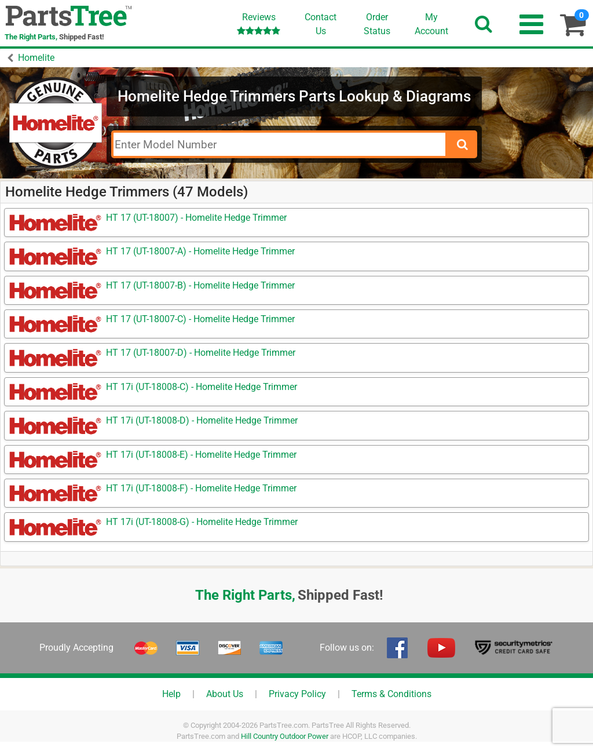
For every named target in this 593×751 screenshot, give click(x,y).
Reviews (258, 23)
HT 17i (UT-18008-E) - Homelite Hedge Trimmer (201, 454)
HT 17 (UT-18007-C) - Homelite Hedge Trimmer (200, 319)
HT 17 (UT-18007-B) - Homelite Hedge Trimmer (200, 285)
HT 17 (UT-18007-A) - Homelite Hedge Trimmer (200, 251)
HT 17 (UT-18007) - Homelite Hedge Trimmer (196, 217)
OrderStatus (377, 24)
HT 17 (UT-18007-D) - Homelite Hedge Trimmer (200, 352)
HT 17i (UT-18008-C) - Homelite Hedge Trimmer (201, 386)
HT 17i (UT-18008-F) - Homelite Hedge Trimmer (201, 488)
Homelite (36, 57)
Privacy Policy (297, 693)
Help (171, 693)
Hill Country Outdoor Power (284, 736)
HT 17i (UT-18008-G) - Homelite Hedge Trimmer (202, 521)
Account (431, 23)
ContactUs (320, 24)
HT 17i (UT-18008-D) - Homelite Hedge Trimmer (202, 420)
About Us (224, 693)
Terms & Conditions (391, 693)
